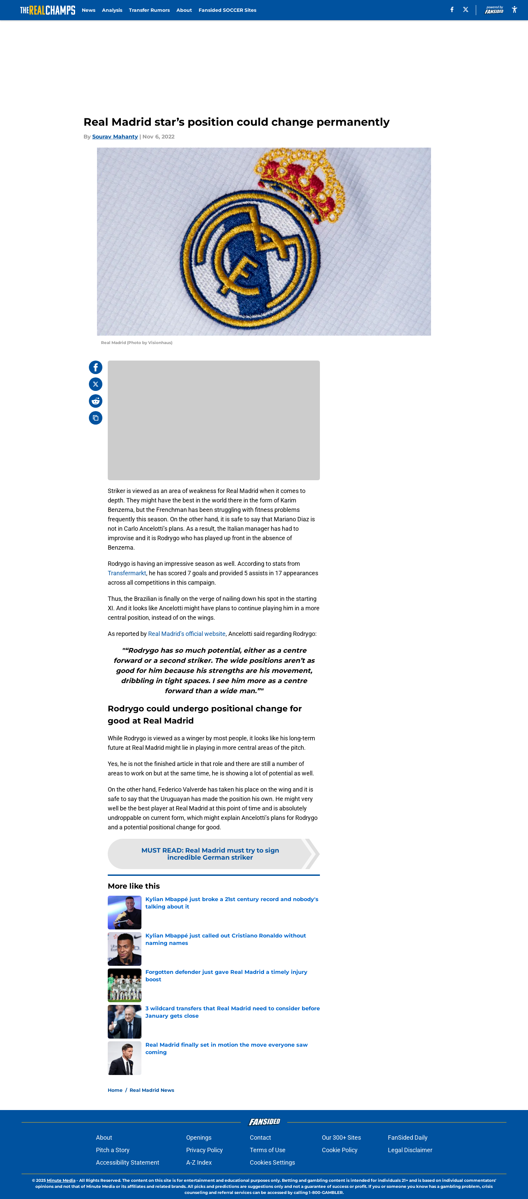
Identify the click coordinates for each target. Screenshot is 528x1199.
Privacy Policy (204, 1150)
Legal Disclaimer (410, 1150)
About (184, 10)
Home (115, 1090)
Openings (198, 1137)
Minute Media (61, 1180)
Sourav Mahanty (115, 136)
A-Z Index (199, 1162)
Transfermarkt (127, 573)
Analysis (112, 10)
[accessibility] (514, 9)
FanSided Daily (408, 1137)
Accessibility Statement (127, 1162)
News (88, 10)
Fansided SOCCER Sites (227, 10)
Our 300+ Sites (341, 1137)
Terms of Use (268, 1150)
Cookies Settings (272, 1162)
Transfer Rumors (149, 10)
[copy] (95, 418)
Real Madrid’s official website (187, 633)
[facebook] (452, 9)
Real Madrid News (152, 1090)
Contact (260, 1137)
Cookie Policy (340, 1150)
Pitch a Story (113, 1150)
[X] (465, 9)
